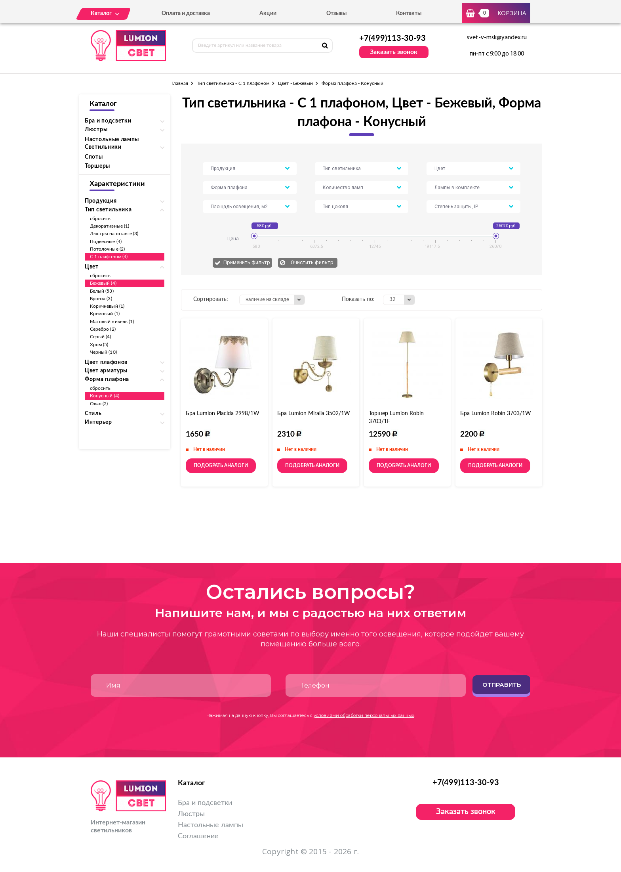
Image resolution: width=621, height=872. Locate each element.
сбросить (100, 218)
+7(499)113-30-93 (392, 38)
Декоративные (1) (109, 226)
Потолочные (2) (107, 249)
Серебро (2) (103, 329)
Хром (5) (99, 344)
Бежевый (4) (103, 283)
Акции (267, 13)
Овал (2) (99, 403)
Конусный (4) (104, 395)
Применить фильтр (246, 262)
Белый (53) (102, 291)
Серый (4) (100, 336)
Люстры (191, 814)
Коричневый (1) (107, 306)
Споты (94, 157)
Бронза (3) (101, 298)
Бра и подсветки (205, 803)
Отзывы (336, 13)
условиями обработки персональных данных (364, 715)
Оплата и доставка (186, 13)
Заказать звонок (393, 52)
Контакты (408, 13)
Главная (179, 83)
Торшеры (97, 166)
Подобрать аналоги (221, 465)
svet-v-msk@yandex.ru (497, 37)
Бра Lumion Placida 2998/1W (222, 413)
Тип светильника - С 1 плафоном (233, 83)
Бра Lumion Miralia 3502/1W (313, 413)
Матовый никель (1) (112, 321)
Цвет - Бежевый (295, 83)
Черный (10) (103, 352)
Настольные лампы (112, 139)
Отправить (501, 684)
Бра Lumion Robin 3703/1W (495, 413)
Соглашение (198, 836)
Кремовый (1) (105, 313)
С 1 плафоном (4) (109, 256)
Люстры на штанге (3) (114, 233)
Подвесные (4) (106, 241)
